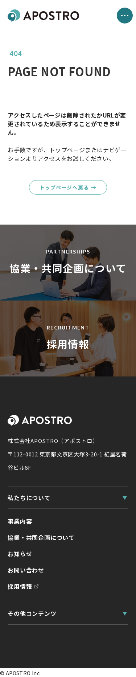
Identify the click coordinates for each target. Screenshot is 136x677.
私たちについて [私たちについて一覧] (29, 497)
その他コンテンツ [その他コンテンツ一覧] (32, 613)
